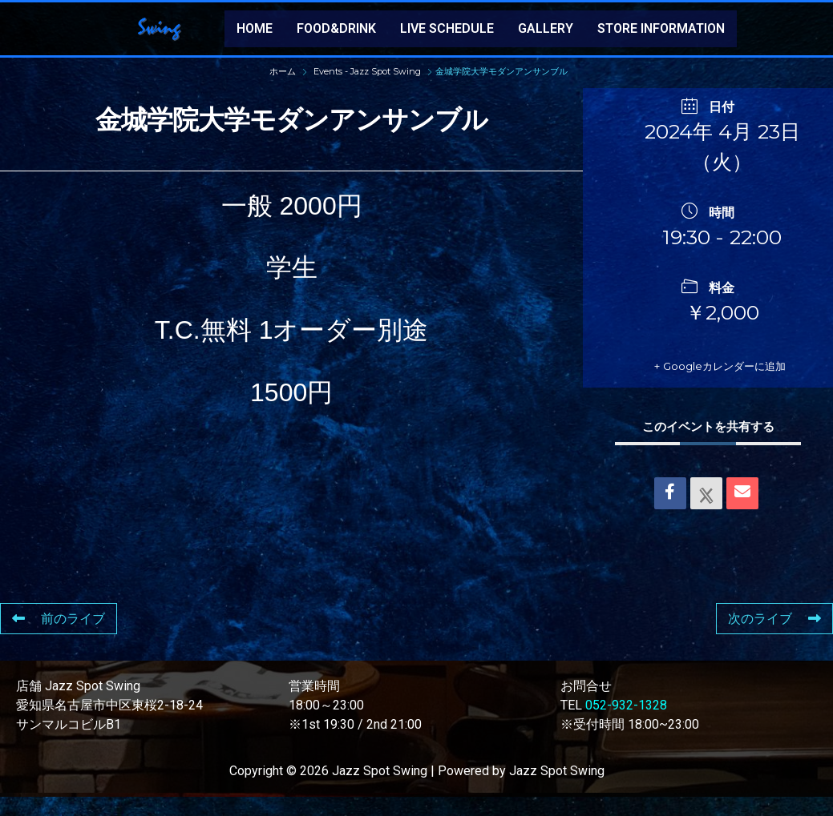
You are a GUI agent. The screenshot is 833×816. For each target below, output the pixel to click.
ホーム (283, 71)
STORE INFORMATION (661, 28)
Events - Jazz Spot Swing (367, 71)
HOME (255, 28)
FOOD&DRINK (336, 28)
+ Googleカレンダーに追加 (735, 375)
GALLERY (545, 28)
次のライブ (774, 637)
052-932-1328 (626, 724)
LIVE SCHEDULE (447, 28)
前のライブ (58, 637)
